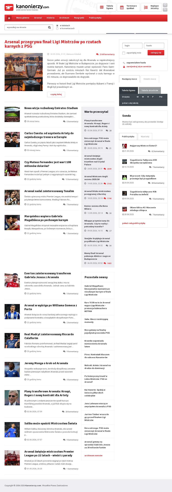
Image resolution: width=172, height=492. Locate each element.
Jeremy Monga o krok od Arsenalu (46, 363)
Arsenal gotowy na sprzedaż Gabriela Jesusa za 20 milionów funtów (97, 445)
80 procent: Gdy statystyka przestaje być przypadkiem (143, 177)
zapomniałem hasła (136, 63)
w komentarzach (65, 28)
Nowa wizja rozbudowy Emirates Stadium (51, 108)
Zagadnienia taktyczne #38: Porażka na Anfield (143, 193)
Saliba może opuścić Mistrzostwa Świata (50, 423)
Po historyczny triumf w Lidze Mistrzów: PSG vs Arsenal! (95, 379)
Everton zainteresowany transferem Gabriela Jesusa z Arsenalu (47, 275)
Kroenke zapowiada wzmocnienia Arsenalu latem (95, 344)
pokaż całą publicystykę (133, 223)
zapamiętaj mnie (131, 53)
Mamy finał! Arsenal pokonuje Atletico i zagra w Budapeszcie (97, 256)
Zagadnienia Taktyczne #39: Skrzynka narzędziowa (143, 161)
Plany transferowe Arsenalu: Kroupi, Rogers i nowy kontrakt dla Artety (97, 123)
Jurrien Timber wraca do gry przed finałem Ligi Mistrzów (96, 417)
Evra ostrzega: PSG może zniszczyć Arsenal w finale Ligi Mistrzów (97, 141)
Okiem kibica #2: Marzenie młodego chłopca (143, 208)
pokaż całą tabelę (130, 103)
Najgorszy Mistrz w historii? (143, 146)
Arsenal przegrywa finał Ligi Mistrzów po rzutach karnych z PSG (53, 44)
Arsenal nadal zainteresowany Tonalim (49, 191)
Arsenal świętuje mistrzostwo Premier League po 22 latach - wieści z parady (49, 453)
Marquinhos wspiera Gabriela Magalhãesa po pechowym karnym (46, 218)
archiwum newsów (93, 455)
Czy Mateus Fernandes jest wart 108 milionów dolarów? (47, 164)
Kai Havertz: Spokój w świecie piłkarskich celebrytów (94, 393)
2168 (105, 54)
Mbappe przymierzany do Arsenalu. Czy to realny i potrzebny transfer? (96, 224)
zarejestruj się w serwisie (139, 66)
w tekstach (63, 25)
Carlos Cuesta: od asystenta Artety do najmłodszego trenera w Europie (49, 135)
